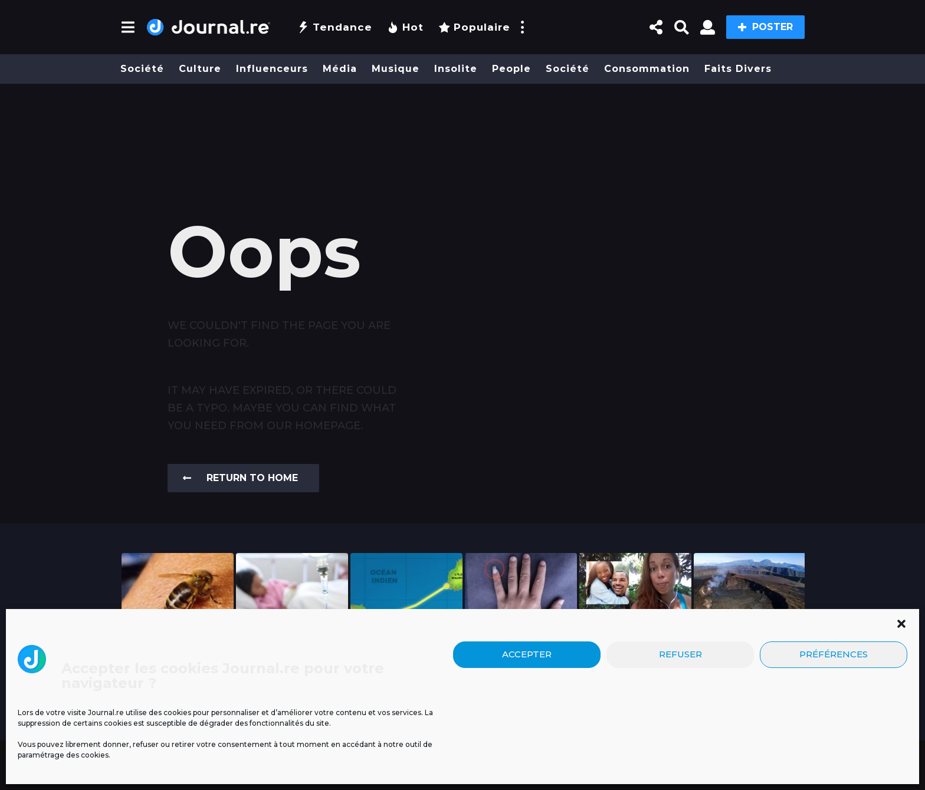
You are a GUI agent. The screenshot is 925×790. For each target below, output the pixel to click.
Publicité (237, 758)
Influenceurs (272, 68)
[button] (127, 27)
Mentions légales (162, 758)
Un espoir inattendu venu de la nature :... (178, 653)
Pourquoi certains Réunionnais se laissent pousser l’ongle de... (521, 657)
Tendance (334, 27)
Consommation (647, 68)
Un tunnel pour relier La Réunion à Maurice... (406, 653)
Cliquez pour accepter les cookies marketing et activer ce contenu (696, 713)
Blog (282, 758)
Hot (405, 27)
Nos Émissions (337, 758)
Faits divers (738, 68)
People (511, 68)
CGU (390, 758)
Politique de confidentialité (479, 758)
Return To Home (240, 477)
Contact (580, 758)
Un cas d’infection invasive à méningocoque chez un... (292, 662)
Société (142, 68)
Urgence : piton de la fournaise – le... (750, 653)
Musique (395, 68)
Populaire (474, 27)
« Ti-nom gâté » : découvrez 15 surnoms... (635, 648)
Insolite (455, 68)
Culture (200, 68)
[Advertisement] (462, 127)
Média (340, 68)
